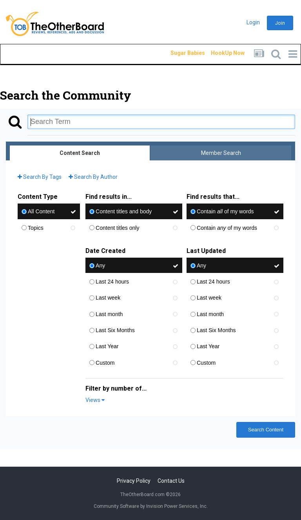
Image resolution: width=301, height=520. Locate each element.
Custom (105, 363)
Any (100, 265)
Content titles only (117, 228)
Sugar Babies (178, 53)
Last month (109, 314)
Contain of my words (225, 212)
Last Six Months (115, 330)
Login (253, 22)
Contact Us (171, 481)
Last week (108, 298)
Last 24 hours (112, 281)
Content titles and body (124, 212)
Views (95, 400)
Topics (36, 228)
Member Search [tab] (221, 153)
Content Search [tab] (80, 153)
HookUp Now (219, 53)
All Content (41, 212)
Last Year (107, 347)
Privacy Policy (133, 481)
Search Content (265, 430)
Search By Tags (40, 177)
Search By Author (93, 177)
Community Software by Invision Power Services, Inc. (151, 506)
